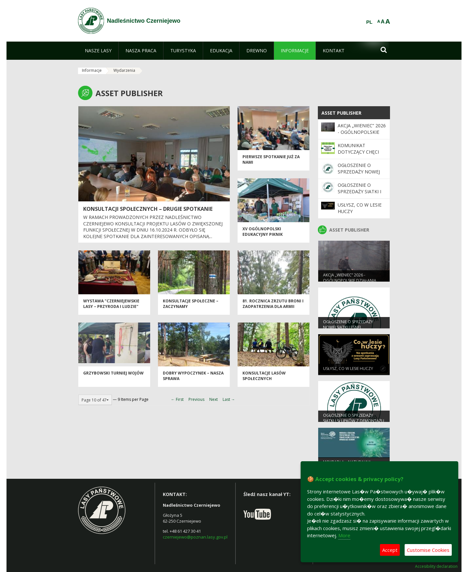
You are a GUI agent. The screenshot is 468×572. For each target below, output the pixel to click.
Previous (196, 399)
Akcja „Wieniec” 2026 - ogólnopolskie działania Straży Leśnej (362, 135)
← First (177, 399)
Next (213, 399)
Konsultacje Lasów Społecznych (264, 378)
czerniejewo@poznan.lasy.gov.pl (195, 537)
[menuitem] (98, 51)
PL (369, 22)
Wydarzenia (124, 70)
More (344, 535)
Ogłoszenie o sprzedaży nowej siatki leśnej (359, 172)
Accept (389, 550)
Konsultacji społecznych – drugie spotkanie (148, 208)
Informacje (92, 70)
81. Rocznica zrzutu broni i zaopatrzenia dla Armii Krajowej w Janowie (273, 309)
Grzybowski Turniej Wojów (113, 376)
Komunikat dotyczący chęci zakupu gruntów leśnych (359, 155)
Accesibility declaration (436, 566)
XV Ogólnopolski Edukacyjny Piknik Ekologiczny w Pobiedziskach (262, 240)
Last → (229, 399)
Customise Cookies (428, 550)
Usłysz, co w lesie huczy (348, 371)
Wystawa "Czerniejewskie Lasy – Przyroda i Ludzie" (111, 306)
